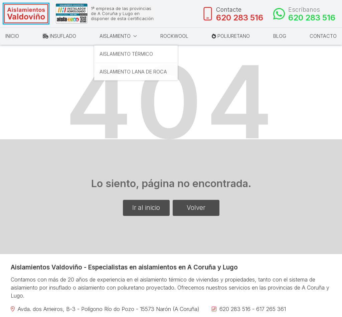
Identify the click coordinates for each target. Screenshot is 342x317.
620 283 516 (234, 310)
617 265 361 (271, 310)
